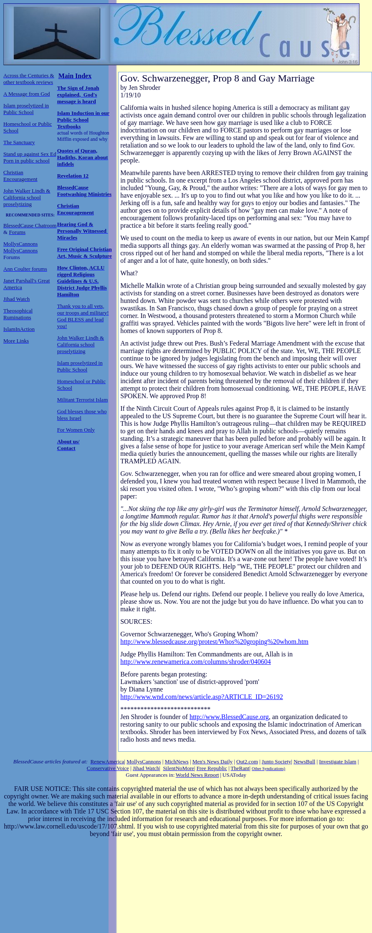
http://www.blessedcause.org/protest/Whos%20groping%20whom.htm (214, 641)
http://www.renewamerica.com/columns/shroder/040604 (195, 661)
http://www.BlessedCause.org (229, 716)
